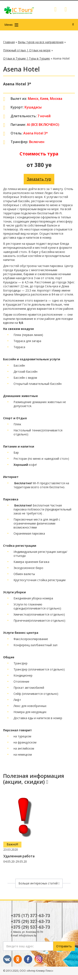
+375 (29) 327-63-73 (30, 921)
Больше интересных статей (39, 883)
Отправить (64, 946)
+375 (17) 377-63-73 (30, 915)
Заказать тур (39, 178)
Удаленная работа (19, 856)
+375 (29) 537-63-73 (30, 927)
